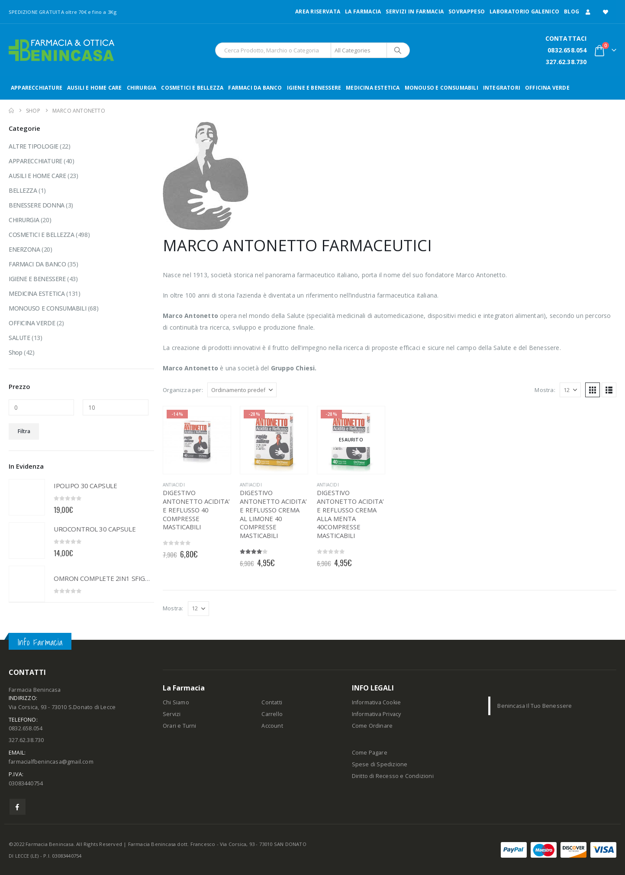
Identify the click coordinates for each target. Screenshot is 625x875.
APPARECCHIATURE (36, 87)
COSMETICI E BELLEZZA (192, 87)
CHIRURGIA (142, 87)
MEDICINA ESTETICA (372, 87)
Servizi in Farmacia (415, 11)
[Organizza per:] (242, 389)
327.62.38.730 (566, 62)
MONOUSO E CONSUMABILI (441, 87)
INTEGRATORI (501, 87)
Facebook (18, 807)
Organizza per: (183, 390)
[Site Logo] (61, 50)
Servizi (171, 714)
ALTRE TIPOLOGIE (33, 146)
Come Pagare (369, 752)
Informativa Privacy (376, 714)
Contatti (271, 702)
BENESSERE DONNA (36, 205)
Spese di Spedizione (380, 764)
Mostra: (545, 390)
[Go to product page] (197, 440)
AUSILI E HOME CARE (94, 87)
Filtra (24, 431)
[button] (592, 389)
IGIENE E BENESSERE (314, 87)
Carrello (272, 714)
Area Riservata (317, 11)
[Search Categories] (359, 50)
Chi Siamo (176, 702)
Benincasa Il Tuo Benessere (534, 706)
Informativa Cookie (376, 702)
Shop (15, 352)
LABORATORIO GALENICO (524, 11)
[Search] (398, 50)
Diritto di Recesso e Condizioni (393, 776)
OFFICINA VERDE (547, 87)
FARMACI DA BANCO (255, 87)
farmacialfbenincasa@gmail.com (51, 761)
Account (272, 725)
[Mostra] (570, 389)
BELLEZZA (23, 190)
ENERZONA (24, 249)
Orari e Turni (180, 725)
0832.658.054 (567, 50)
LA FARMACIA (363, 11)
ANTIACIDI (174, 485)
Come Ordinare (372, 725)
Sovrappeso (466, 11)
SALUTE (19, 338)
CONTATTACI (566, 38)
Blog (571, 11)
